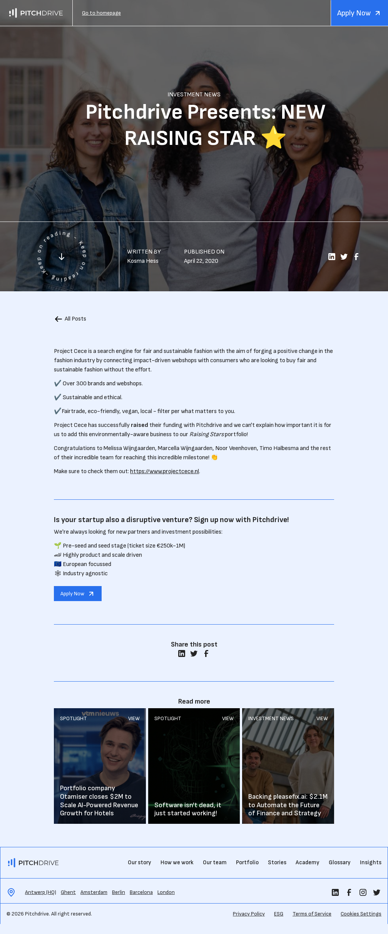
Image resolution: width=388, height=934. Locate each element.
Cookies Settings (361, 913)
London (166, 892)
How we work (177, 862)
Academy (307, 862)
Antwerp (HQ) (40, 892)
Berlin (118, 892)
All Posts (75, 319)
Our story (139, 862)
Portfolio (247, 862)
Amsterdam (93, 892)
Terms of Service (312, 913)
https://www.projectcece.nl (164, 471)
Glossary (340, 862)
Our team (215, 862)
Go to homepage (101, 13)
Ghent (68, 892)
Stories (277, 862)
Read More (100, 766)
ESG (278, 913)
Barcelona (141, 892)
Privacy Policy (249, 913)
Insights (370, 862)
